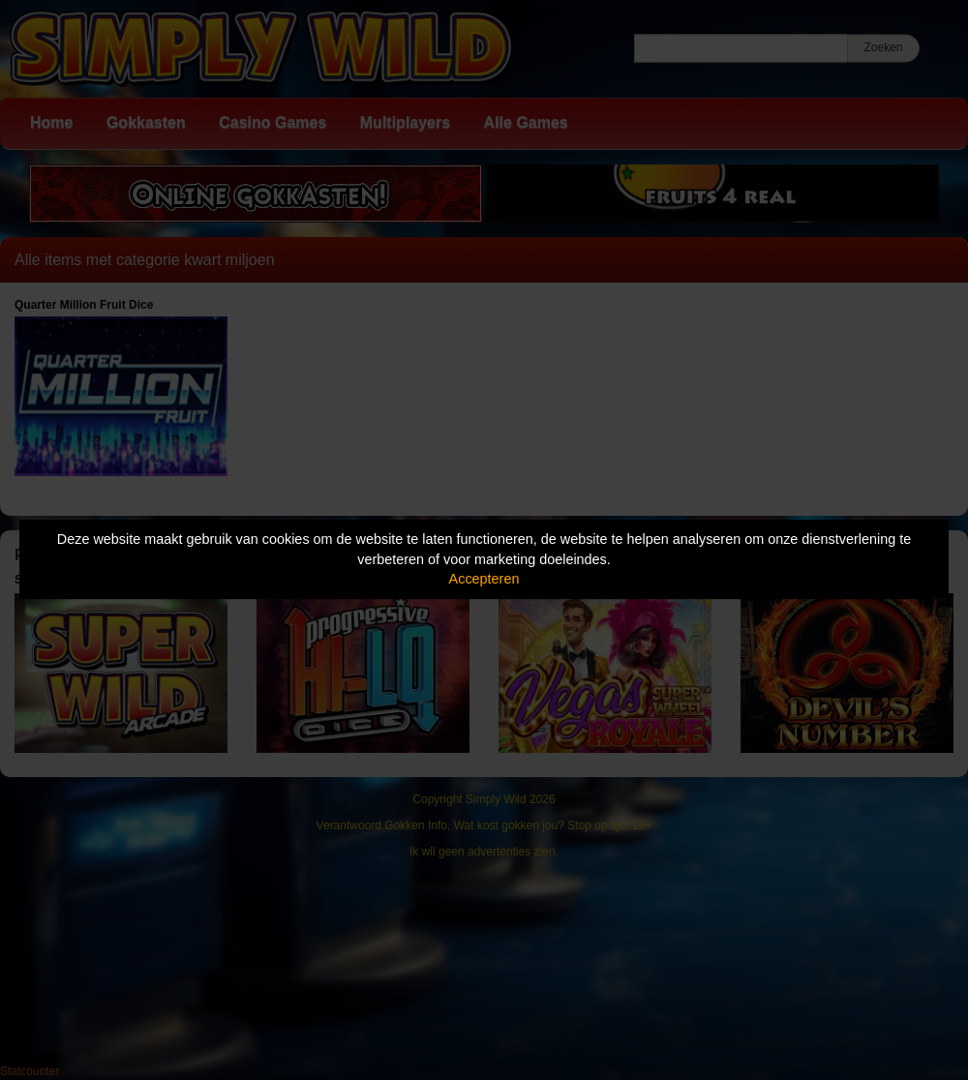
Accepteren (484, 578)
